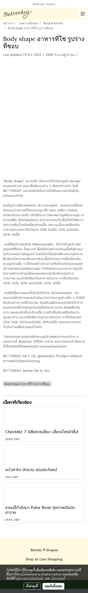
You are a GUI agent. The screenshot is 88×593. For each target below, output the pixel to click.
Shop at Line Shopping (44, 559)
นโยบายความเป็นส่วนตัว (30, 578)
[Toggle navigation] (82, 14)
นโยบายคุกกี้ (58, 578)
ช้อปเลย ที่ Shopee (44, 550)
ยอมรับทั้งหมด (53, 586)
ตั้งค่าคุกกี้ (32, 586)
